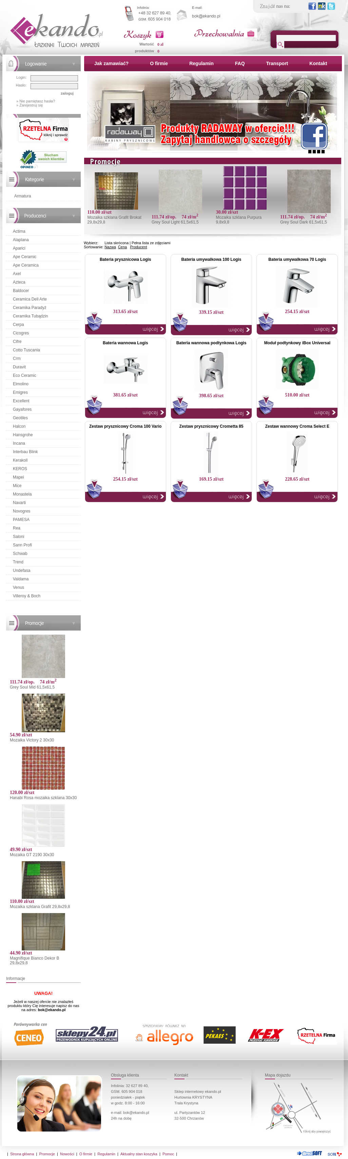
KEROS (20, 468)
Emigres (20, 392)
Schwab (20, 553)
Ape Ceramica (26, 265)
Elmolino (20, 384)
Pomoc (168, 1154)
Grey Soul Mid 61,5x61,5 (32, 687)
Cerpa (18, 324)
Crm (17, 358)
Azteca (19, 282)
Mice (17, 485)
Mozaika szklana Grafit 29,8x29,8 (40, 906)
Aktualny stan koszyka (138, 1154)
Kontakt (318, 63)
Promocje (47, 1154)
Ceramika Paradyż (29, 307)
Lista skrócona (116, 243)
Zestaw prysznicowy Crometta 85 (211, 426)
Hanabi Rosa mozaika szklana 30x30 (43, 797)
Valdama (20, 579)
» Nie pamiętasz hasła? (35, 101)
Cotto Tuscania (26, 350)
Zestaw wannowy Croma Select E (297, 426)
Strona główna (22, 1154)
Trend (18, 562)
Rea (16, 528)
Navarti (19, 502)
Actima (19, 231)
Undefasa (21, 570)
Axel (17, 273)
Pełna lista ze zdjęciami (151, 243)
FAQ (240, 63)
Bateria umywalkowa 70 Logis (297, 259)
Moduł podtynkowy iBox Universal (297, 343)
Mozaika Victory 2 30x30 (32, 740)
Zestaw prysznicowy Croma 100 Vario (125, 426)
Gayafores (22, 409)
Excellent (21, 401)
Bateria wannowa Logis (125, 343)
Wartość (146, 44)
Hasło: (21, 85)
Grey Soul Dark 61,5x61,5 (303, 222)
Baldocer (21, 290)
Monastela (22, 494)
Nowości (67, 1154)
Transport (277, 63)
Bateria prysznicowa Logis (125, 259)
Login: (21, 77)
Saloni (18, 536)
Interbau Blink (25, 451)
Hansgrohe (23, 434)
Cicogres (21, 333)
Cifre (17, 341)
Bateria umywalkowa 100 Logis (211, 259)
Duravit (19, 367)
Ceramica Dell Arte (30, 299)
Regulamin (201, 63)
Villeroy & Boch (26, 596)
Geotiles (20, 418)
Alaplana (21, 239)
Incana (19, 443)
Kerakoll (20, 460)
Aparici (19, 248)
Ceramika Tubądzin (30, 316)
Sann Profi (22, 545)
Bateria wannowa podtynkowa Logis (211, 343)
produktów (144, 51)
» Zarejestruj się (29, 105)
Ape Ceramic (24, 256)
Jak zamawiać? (111, 63)
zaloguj (67, 93)
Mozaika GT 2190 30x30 (32, 854)
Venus (18, 587)
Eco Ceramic (24, 375)
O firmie (159, 63)
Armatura (22, 196)
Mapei (18, 477)
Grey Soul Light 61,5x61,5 (175, 222)
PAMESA (21, 519)
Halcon (19, 426)
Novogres (21, 511)
